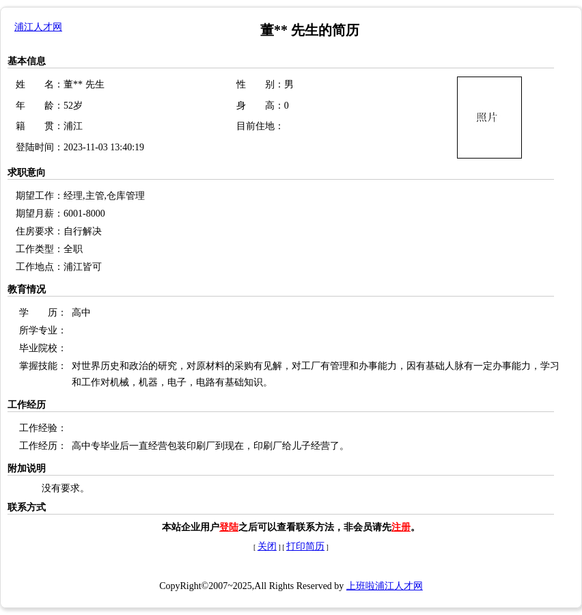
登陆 (228, 527)
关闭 (267, 546)
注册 (401, 527)
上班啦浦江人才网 (384, 586)
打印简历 (305, 546)
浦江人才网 (38, 27)
